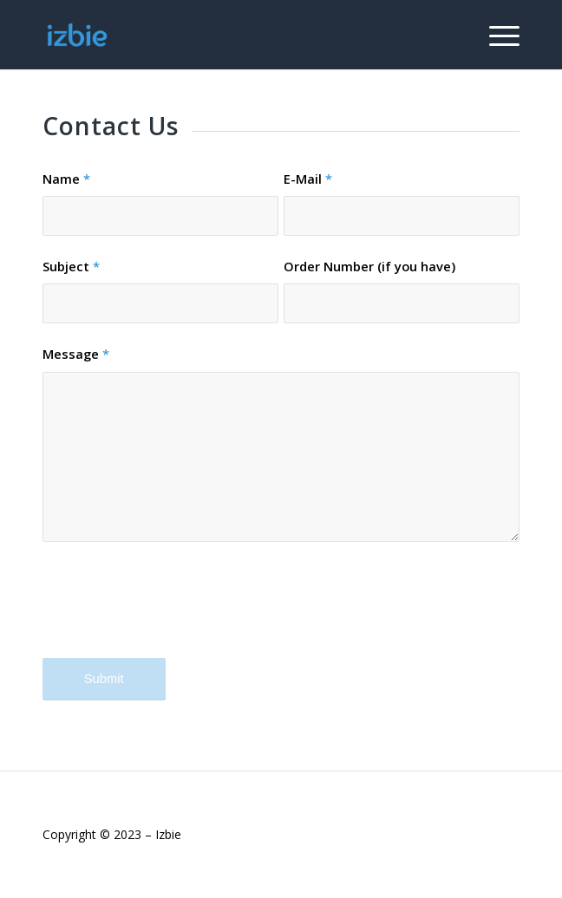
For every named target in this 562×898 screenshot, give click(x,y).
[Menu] (496, 34)
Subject (71, 266)
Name (66, 178)
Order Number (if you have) (369, 266)
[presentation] (174, 614)
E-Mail (308, 178)
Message (75, 353)
